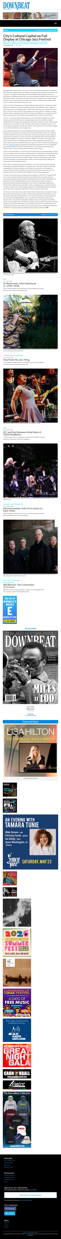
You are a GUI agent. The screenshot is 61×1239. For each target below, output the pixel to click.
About (24, 1232)
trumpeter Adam (13, 144)
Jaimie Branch (34, 43)
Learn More (33, 1190)
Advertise (6, 1222)
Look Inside (30, 710)
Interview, (6, 355)
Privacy (36, 1232)
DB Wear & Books (8, 1167)
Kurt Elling (40, 42)
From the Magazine (16, 355)
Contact (6, 1225)
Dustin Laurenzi (24, 43)
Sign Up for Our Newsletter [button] (31, 1195)
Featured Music (31, 721)
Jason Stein (43, 43)
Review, (9, 42)
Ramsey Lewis (31, 42)
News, (5, 42)
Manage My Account (9, 1175)
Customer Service (8, 1179)
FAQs (5, 1181)
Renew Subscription (9, 1177)
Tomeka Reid (14, 43)
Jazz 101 (6, 1227)
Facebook (10, 1208)
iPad (35, 715)
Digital (31, 715)
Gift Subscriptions (8, 1162)
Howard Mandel (9, 45)
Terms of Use (30, 1232)
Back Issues (7, 1165)
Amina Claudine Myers (19, 42)
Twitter (9, 1213)
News (5, 279)
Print (26, 715)
